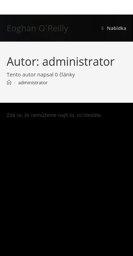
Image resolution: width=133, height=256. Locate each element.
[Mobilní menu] (113, 28)
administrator (33, 82)
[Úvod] (9, 82)
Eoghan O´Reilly (37, 28)
